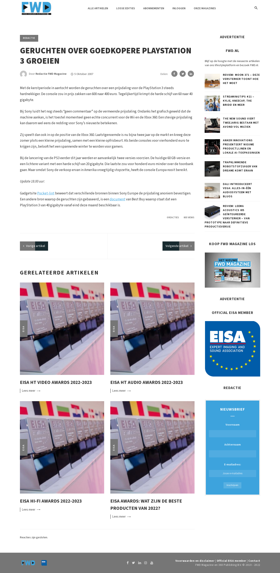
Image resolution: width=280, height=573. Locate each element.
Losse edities (125, 8)
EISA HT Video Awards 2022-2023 (56, 382)
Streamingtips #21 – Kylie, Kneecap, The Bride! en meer (238, 101)
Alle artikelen (98, 8)
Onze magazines (205, 8)
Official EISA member (231, 561)
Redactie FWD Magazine (51, 74)
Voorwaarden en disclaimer (195, 561)
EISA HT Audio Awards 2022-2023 (146, 382)
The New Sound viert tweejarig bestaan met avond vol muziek (241, 123)
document (117, 199)
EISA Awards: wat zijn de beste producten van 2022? (146, 505)
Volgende (177, 246)
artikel (35, 246)
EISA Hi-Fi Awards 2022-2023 (51, 501)
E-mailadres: (232, 470)
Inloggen (179, 8)
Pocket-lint (45, 193)
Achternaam (232, 445)
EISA (23, 328)
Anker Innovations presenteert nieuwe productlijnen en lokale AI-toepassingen (241, 146)
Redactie (29, 38)
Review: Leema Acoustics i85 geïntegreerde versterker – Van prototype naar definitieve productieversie (227, 216)
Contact (254, 561)
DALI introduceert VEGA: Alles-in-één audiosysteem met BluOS (237, 190)
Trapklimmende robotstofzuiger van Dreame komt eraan (240, 166)
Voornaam (233, 425)
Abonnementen (153, 8)
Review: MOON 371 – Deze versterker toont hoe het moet (241, 79)
